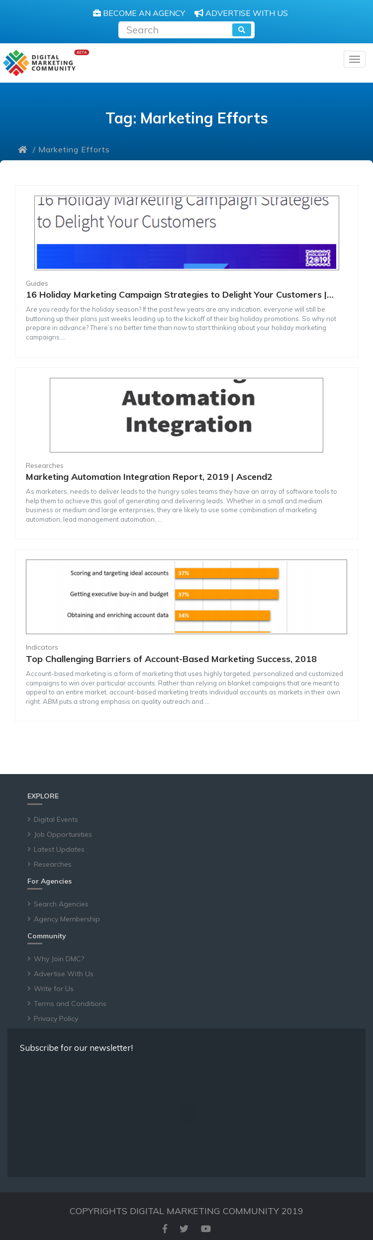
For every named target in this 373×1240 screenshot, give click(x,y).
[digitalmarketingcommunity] (46, 63)
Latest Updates (59, 849)
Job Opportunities (63, 834)
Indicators (42, 647)
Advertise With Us (63, 973)
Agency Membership (67, 918)
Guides (37, 283)
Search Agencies (61, 904)
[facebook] (165, 1229)
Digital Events (56, 819)
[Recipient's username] (176, 28)
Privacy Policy (56, 1018)
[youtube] (206, 1229)
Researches (45, 465)
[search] (241, 29)
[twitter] (184, 1229)
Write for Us (54, 988)
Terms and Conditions (70, 1003)
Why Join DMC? (59, 958)
